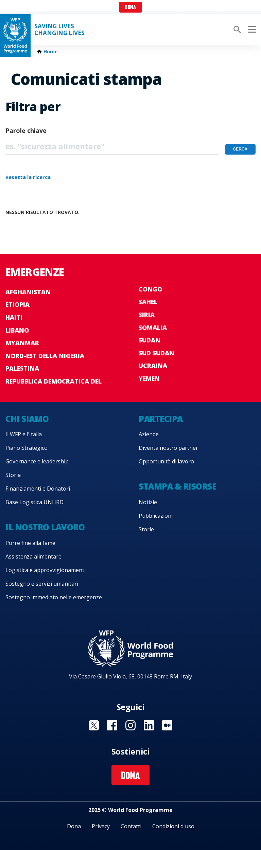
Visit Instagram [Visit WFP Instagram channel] (130, 725)
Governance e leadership (37, 461)
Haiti (13, 317)
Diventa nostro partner (168, 447)
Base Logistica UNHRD (34, 502)
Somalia (153, 327)
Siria (147, 315)
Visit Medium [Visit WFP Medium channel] (167, 725)
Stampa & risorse (177, 486)
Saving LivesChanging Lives (59, 29)
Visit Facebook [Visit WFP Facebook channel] (112, 725)
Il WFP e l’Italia (23, 434)
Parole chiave (26, 130)
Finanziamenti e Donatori (37, 488)
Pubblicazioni (156, 515)
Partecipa (161, 418)
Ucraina (153, 365)
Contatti (131, 826)
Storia (13, 475)
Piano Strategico (26, 447)
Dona (130, 7)
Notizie (148, 502)
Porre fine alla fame (30, 543)
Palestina (22, 368)
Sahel (148, 302)
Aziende (149, 434)
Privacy (101, 826)
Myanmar (22, 343)
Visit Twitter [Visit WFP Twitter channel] (94, 725)
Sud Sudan (156, 353)
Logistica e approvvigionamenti (45, 570)
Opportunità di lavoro (166, 461)
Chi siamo (27, 418)
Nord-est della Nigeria (44, 356)
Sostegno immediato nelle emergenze (53, 597)
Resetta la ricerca (28, 177)
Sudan (149, 340)
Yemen (149, 378)
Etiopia (17, 304)
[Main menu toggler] (251, 29)
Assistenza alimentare (33, 556)
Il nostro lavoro (45, 527)
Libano (17, 330)
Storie (146, 529)
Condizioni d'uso (173, 826)
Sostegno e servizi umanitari (41, 583)
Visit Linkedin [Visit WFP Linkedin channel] (149, 725)
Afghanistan (28, 292)
